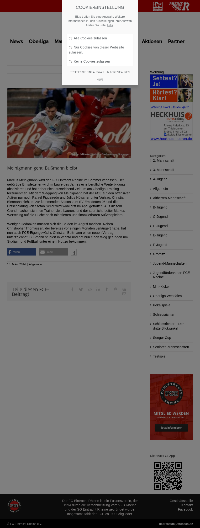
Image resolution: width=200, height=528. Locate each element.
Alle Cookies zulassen (88, 38)
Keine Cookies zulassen (89, 61)
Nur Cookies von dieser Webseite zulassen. (96, 49)
